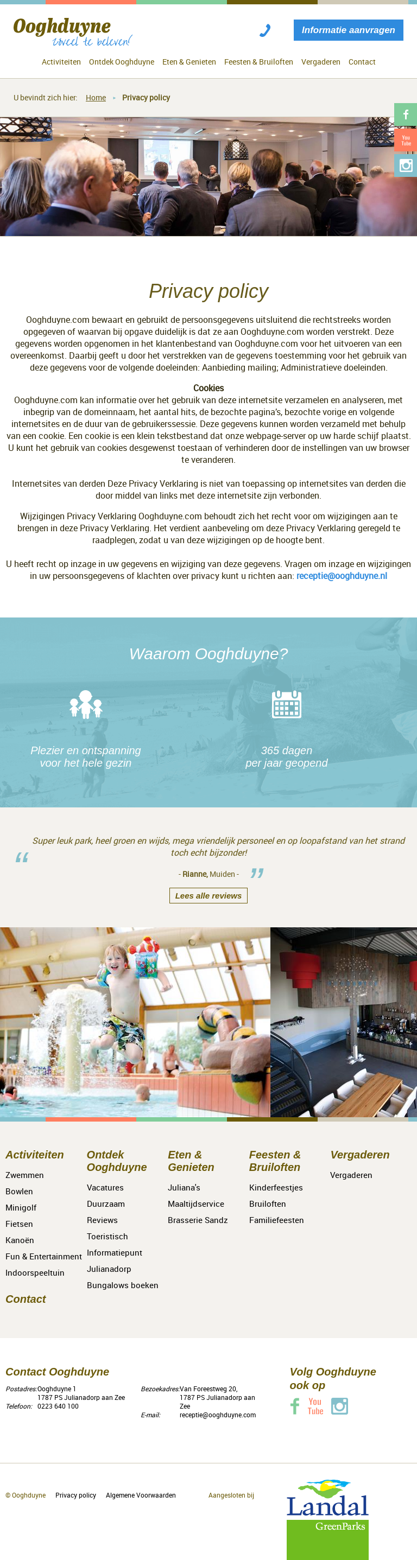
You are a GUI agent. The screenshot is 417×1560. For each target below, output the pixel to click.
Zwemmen (24, 1174)
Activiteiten (61, 61)
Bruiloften (267, 1203)
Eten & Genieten (189, 61)
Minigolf (20, 1207)
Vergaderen (320, 61)
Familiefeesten (276, 1219)
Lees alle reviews (208, 895)
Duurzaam (106, 1203)
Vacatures (105, 1187)
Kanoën (19, 1239)
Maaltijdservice (196, 1203)
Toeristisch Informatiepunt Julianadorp (114, 1252)
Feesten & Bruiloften (258, 61)
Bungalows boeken (123, 1284)
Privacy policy (146, 97)
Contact (362, 61)
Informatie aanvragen (348, 30)
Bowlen (19, 1191)
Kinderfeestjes (276, 1187)
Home (96, 97)
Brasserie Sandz (198, 1219)
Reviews (102, 1219)
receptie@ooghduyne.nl (341, 576)
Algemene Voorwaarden (141, 1495)
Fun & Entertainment (43, 1256)
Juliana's (184, 1187)
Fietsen (19, 1223)
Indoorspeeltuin (35, 1272)
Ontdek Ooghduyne (121, 61)
